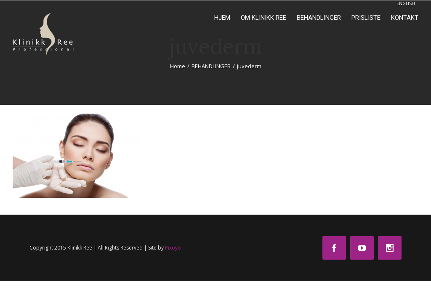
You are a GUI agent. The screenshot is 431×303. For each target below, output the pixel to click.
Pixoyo (173, 247)
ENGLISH (405, 3)
